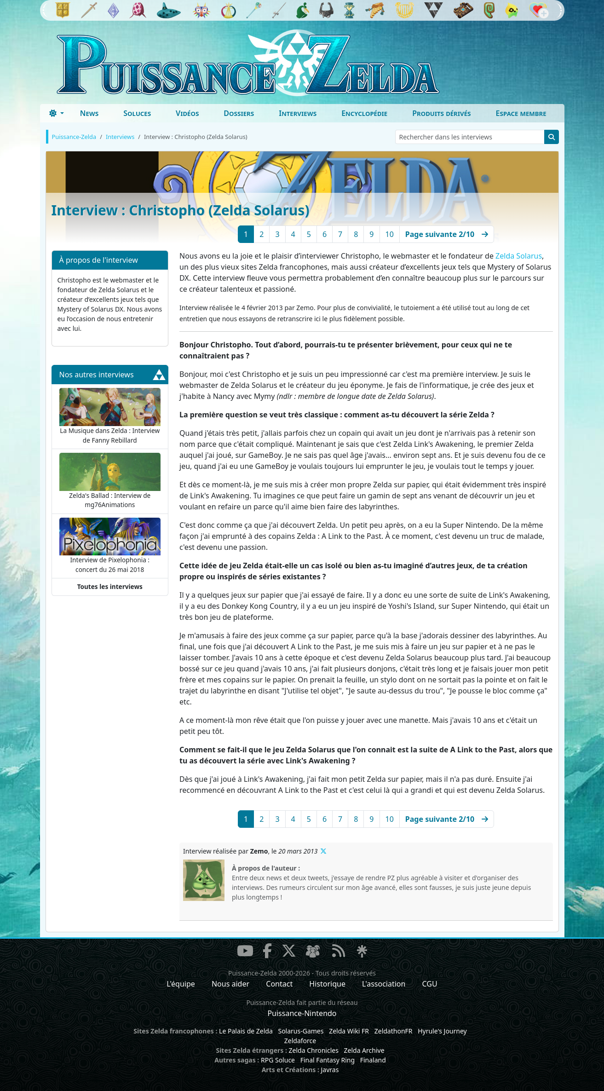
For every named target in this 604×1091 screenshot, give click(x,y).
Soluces (137, 113)
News (89, 113)
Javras (330, 1069)
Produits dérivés (441, 113)
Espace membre (521, 113)
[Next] (447, 234)
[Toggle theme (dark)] (57, 113)
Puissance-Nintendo (301, 1013)
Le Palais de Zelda (246, 1031)
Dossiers (239, 113)
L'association (383, 984)
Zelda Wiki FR (349, 1031)
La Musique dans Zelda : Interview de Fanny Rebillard (110, 416)
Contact (279, 984)
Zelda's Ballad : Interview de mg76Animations (110, 481)
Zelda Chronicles (314, 1050)
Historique (327, 984)
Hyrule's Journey (442, 1031)
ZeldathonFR (393, 1031)
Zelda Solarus (518, 256)
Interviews (297, 113)
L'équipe (181, 984)
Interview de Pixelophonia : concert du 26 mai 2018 (110, 546)
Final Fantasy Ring (327, 1060)
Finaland (373, 1060)
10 (389, 234)
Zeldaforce (300, 1040)
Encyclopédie (364, 113)
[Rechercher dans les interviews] (470, 137)
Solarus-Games (300, 1031)
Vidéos (187, 113)
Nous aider (230, 984)
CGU (429, 984)
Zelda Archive (364, 1050)
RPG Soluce (278, 1060)
